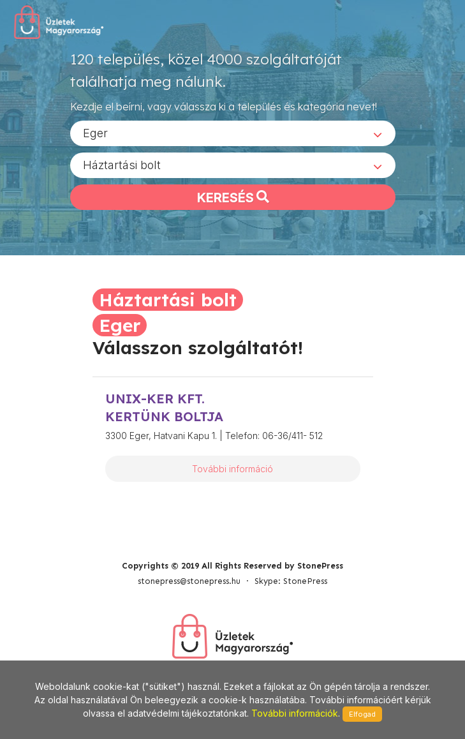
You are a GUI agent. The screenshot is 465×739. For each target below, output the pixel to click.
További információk (294, 713)
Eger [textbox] (95, 133)
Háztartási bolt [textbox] (122, 165)
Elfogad (362, 714)
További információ (232, 468)
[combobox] (232, 133)
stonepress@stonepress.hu (189, 581)
